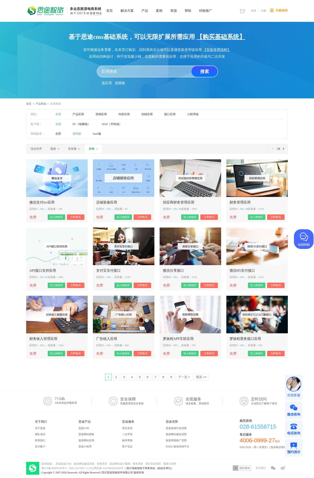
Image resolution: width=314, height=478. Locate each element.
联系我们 (40, 440)
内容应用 (124, 114)
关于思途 (40, 428)
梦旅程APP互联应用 (178, 339)
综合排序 (36, 148)
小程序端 (192, 114)
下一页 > (184, 377)
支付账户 (40, 446)
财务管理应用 (240, 202)
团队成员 (40, 434)
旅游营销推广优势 (176, 440)
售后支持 (127, 428)
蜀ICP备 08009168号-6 (54, 468)
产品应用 (78, 114)
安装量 (72, 148)
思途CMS (83, 428)
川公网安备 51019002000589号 (106, 468)
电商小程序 (169, 463)
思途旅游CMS (64, 463)
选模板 (120, 83)
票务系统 (138, 463)
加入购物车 (56, 217)
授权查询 (242, 468)
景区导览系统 (153, 463)
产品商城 (41, 103)
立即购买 (75, 217)
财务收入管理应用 (43, 339)
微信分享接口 (173, 270)
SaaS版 (97, 133)
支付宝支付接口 (108, 270)
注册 (263, 10)
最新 (53, 148)
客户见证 (127, 446)
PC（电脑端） (81, 124)
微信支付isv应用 (42, 202)
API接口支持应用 (42, 270)
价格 (91, 148)
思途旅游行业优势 (176, 428)
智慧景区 (102, 463)
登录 (253, 10)
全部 (58, 114)
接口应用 (170, 114)
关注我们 (261, 467)
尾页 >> (201, 377)
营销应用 (101, 114)
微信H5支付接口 (242, 270)
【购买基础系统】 (220, 36)
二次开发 (127, 434)
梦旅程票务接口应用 (245, 339)
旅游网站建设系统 (84, 463)
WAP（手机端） (112, 124)
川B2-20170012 (77, 468)
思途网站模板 (86, 434)
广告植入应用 (106, 339)
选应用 (106, 83)
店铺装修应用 (106, 202)
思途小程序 (85, 446)
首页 (28, 103)
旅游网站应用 (86, 440)
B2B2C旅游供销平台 (177, 446)
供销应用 (147, 114)
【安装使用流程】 (217, 50)
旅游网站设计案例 (119, 463)
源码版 (77, 133)
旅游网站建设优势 (176, 434)
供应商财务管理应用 (178, 202)
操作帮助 (127, 440)
